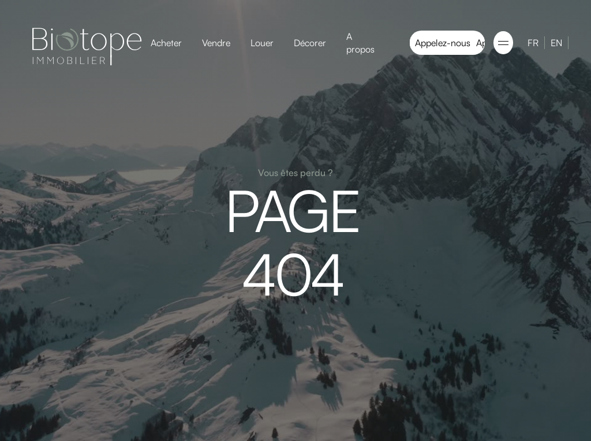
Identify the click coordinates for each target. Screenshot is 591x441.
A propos (360, 43)
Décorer (310, 42)
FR (533, 42)
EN (556, 42)
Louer (262, 42)
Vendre (216, 42)
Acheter (166, 42)
